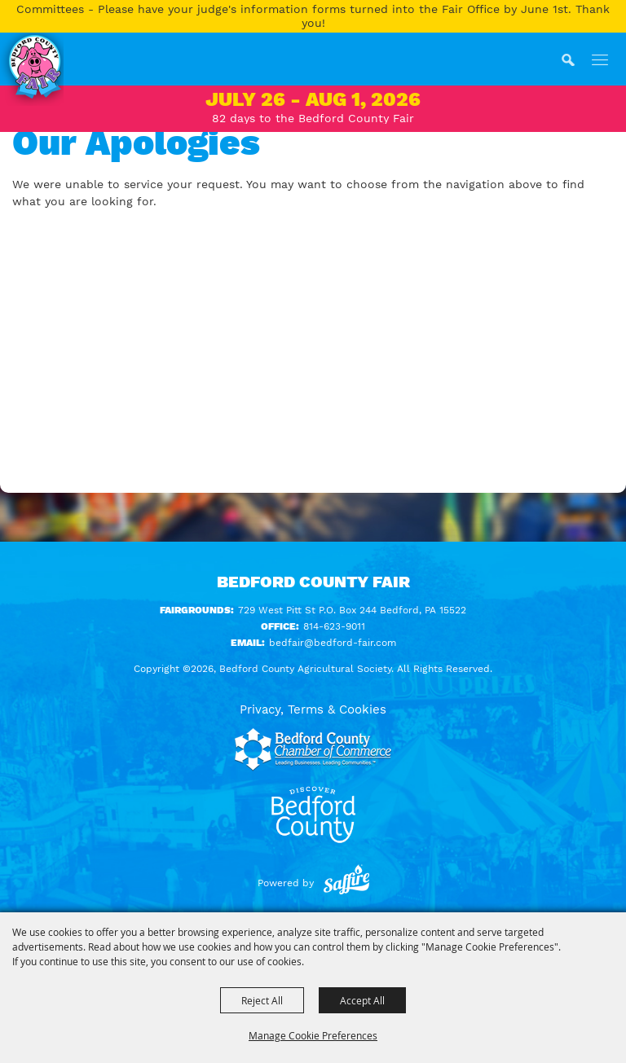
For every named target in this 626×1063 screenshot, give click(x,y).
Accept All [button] (362, 1000)
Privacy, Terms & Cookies (313, 709)
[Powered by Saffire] (346, 883)
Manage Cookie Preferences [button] (313, 1035)
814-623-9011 (334, 626)
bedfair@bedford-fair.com (332, 642)
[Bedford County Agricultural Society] (32, 69)
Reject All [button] (262, 1000)
